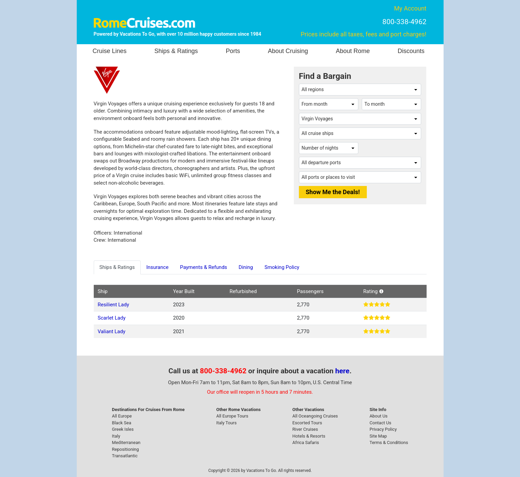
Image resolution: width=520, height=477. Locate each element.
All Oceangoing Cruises (315, 416)
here (342, 371)
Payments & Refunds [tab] (203, 267)
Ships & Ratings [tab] (117, 267)
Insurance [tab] (157, 267)
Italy (116, 436)
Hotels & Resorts (308, 436)
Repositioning (125, 449)
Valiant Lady (112, 331)
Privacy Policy (383, 429)
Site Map (378, 436)
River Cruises (305, 429)
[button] (381, 291)
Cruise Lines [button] (110, 51)
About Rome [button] (353, 51)
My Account (410, 8)
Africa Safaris (305, 442)
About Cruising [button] (288, 51)
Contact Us (380, 422)
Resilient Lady (113, 305)
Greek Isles (123, 429)
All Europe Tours (232, 416)
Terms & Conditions (389, 442)
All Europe (122, 416)
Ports (233, 51)
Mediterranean (126, 442)
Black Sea (121, 422)
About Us (379, 416)
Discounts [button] (411, 51)
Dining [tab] (246, 267)
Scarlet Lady (112, 318)
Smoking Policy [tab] (282, 267)
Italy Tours (226, 422)
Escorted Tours (307, 422)
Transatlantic (125, 455)
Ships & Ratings (176, 51)
